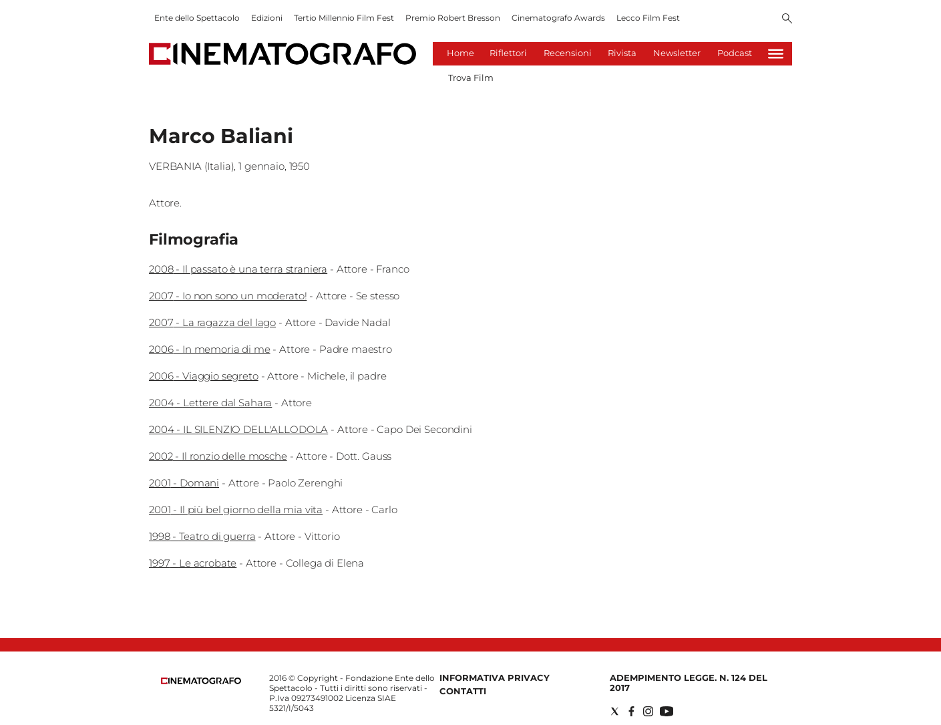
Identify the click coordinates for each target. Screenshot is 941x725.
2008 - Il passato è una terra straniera (238, 269)
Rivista (622, 52)
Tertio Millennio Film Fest (344, 18)
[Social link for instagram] (648, 711)
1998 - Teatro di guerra (202, 536)
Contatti (462, 691)
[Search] (787, 19)
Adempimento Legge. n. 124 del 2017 (688, 682)
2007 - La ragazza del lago (212, 322)
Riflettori (508, 52)
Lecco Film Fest (648, 18)
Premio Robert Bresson (452, 18)
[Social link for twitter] (615, 711)
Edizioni (267, 18)
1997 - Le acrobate (192, 563)
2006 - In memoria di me (209, 349)
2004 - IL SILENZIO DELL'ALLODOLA (238, 429)
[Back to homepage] (201, 681)
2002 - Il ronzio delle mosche (218, 456)
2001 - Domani (184, 482)
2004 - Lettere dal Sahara (210, 402)
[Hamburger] (775, 53)
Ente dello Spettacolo (197, 18)
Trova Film (471, 77)
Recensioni (568, 52)
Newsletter (677, 52)
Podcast (734, 52)
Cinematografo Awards (558, 18)
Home (460, 52)
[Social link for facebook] (631, 711)
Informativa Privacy (494, 677)
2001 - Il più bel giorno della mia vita (236, 509)
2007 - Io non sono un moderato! (228, 295)
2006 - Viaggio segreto (203, 376)
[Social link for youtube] (666, 711)
